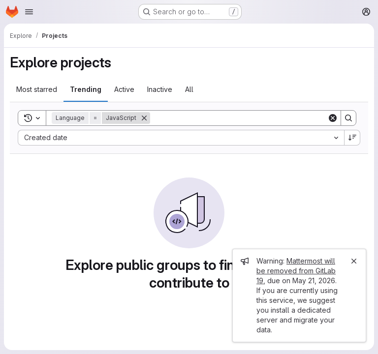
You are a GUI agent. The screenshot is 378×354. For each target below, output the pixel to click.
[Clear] (333, 118)
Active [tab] (124, 89)
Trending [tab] (85, 89)
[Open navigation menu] (29, 12)
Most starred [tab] (36, 89)
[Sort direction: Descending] (352, 138)
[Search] (238, 118)
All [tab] (189, 89)
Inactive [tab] (159, 89)
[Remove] (144, 118)
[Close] (354, 261)
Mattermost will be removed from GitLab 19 (296, 271)
